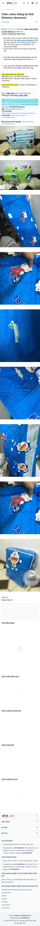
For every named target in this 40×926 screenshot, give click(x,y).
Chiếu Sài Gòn (14, 920)
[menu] (3, 3)
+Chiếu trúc (11, 29)
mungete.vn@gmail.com (22, 915)
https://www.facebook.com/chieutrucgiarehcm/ (18, 113)
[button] (24, 3)
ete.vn (33, 59)
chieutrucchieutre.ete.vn (14, 109)
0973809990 (19, 848)
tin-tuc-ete (5, 22)
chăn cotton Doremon (25, 40)
